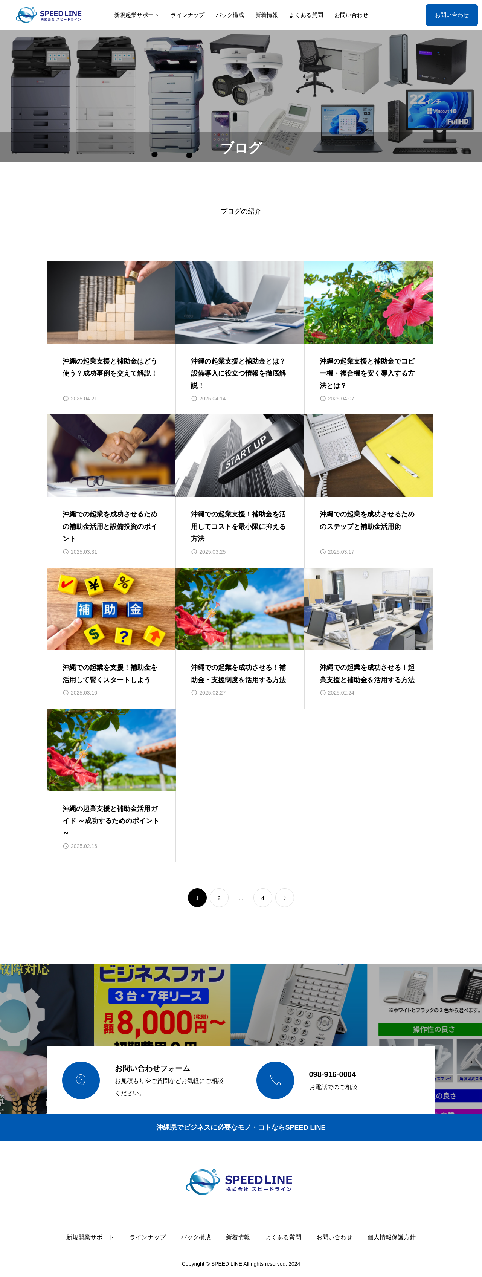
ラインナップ (187, 15)
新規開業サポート (90, 1237)
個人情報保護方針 (392, 1237)
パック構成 (230, 15)
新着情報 (266, 15)
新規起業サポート (136, 15)
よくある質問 (306, 15)
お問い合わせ (351, 15)
